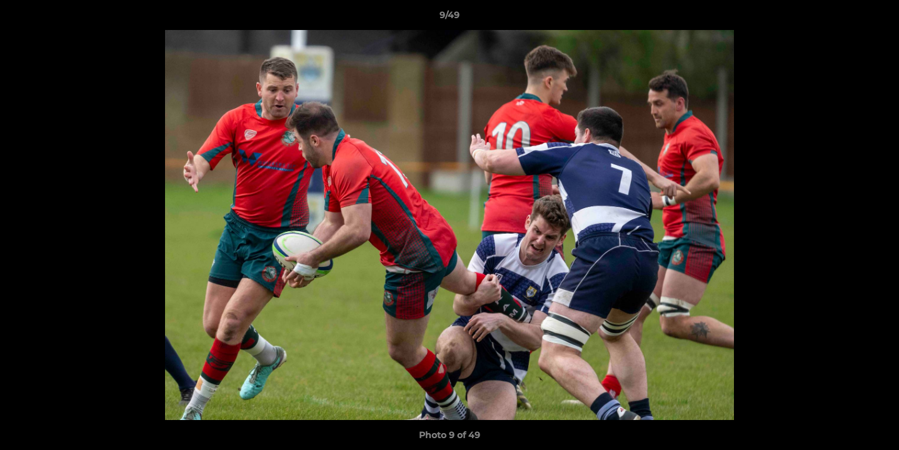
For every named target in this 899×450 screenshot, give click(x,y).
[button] (876, 18)
